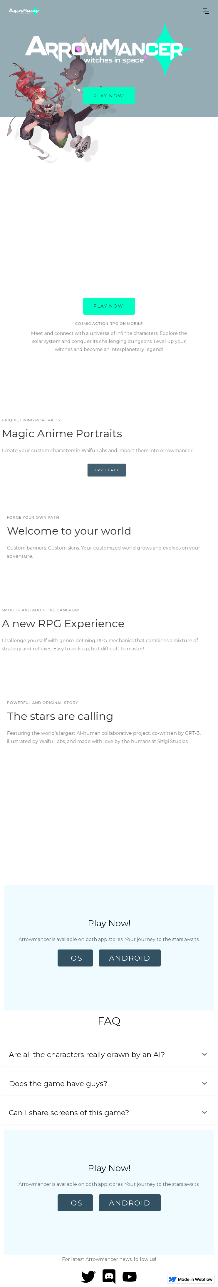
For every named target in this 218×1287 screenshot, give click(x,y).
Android (129, 958)
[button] (206, 11)
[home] (101, 11)
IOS (75, 958)
